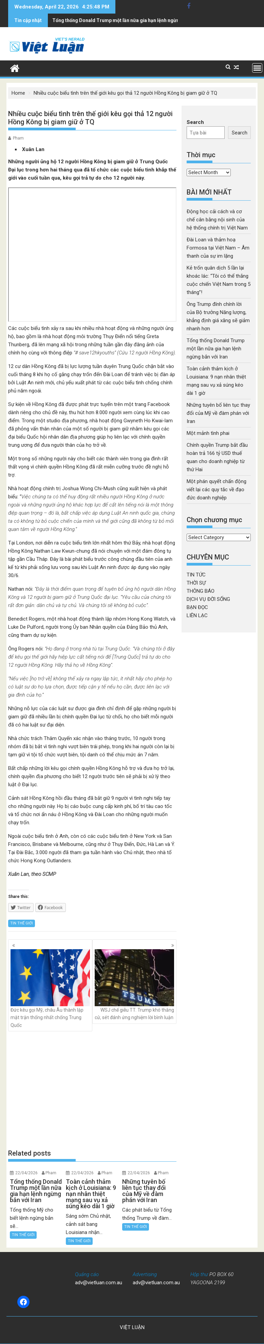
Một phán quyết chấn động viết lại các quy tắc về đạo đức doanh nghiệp (216, 489)
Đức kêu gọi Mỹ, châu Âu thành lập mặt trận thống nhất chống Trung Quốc (50, 988)
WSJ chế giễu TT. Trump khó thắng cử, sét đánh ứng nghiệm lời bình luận (134, 984)
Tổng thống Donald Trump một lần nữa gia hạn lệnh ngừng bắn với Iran (216, 348)
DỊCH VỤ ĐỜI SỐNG (208, 599)
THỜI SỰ (196, 583)
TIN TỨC (196, 575)
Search (195, 122)
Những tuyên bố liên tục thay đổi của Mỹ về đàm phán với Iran (218, 413)
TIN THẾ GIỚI (21, 923)
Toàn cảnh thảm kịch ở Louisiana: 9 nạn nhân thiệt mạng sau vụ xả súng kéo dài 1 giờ (146, 20)
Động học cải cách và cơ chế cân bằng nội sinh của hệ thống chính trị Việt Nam (217, 219)
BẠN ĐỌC (197, 607)
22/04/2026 (26, 1173)
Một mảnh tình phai (208, 433)
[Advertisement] (92, 1089)
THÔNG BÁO (200, 591)
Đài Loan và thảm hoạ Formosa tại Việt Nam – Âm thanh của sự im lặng (218, 248)
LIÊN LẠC (197, 615)
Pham (18, 138)
